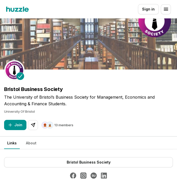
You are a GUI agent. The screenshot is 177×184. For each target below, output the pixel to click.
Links (12, 143)
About (31, 143)
